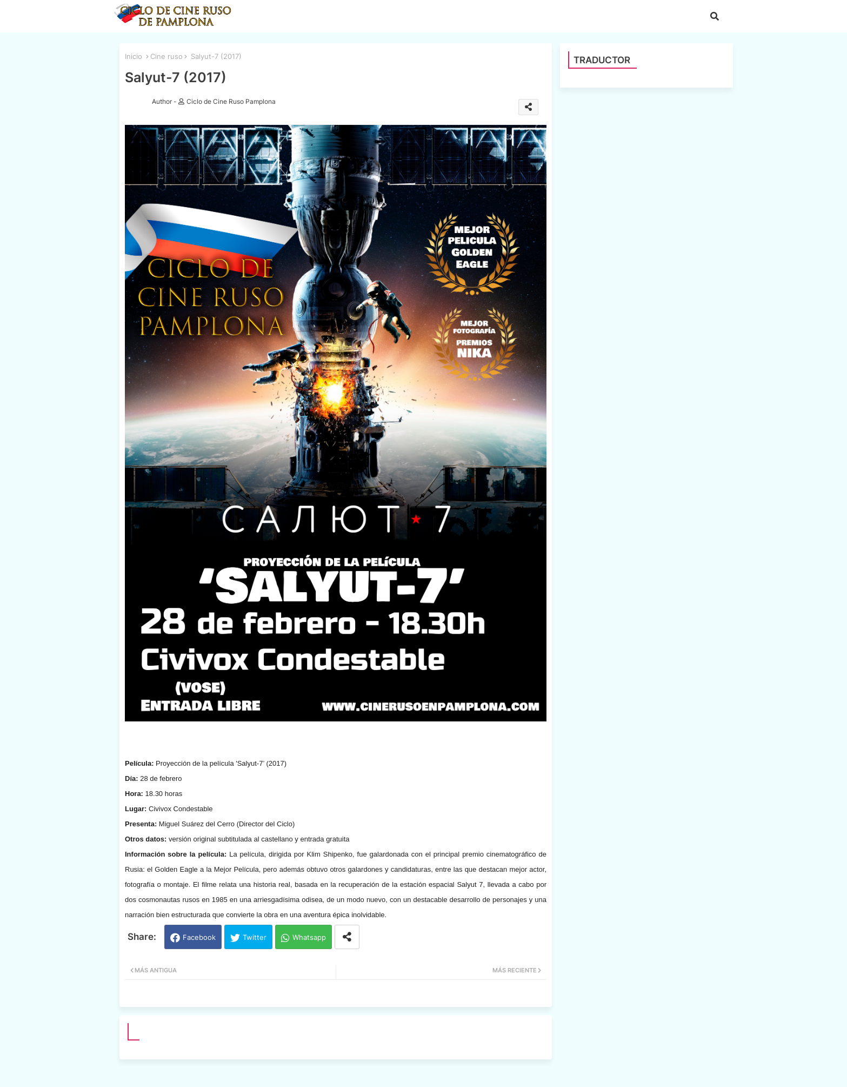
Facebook (199, 937)
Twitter (254, 937)
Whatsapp (309, 937)
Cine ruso (166, 56)
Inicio (133, 56)
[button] (714, 16)
